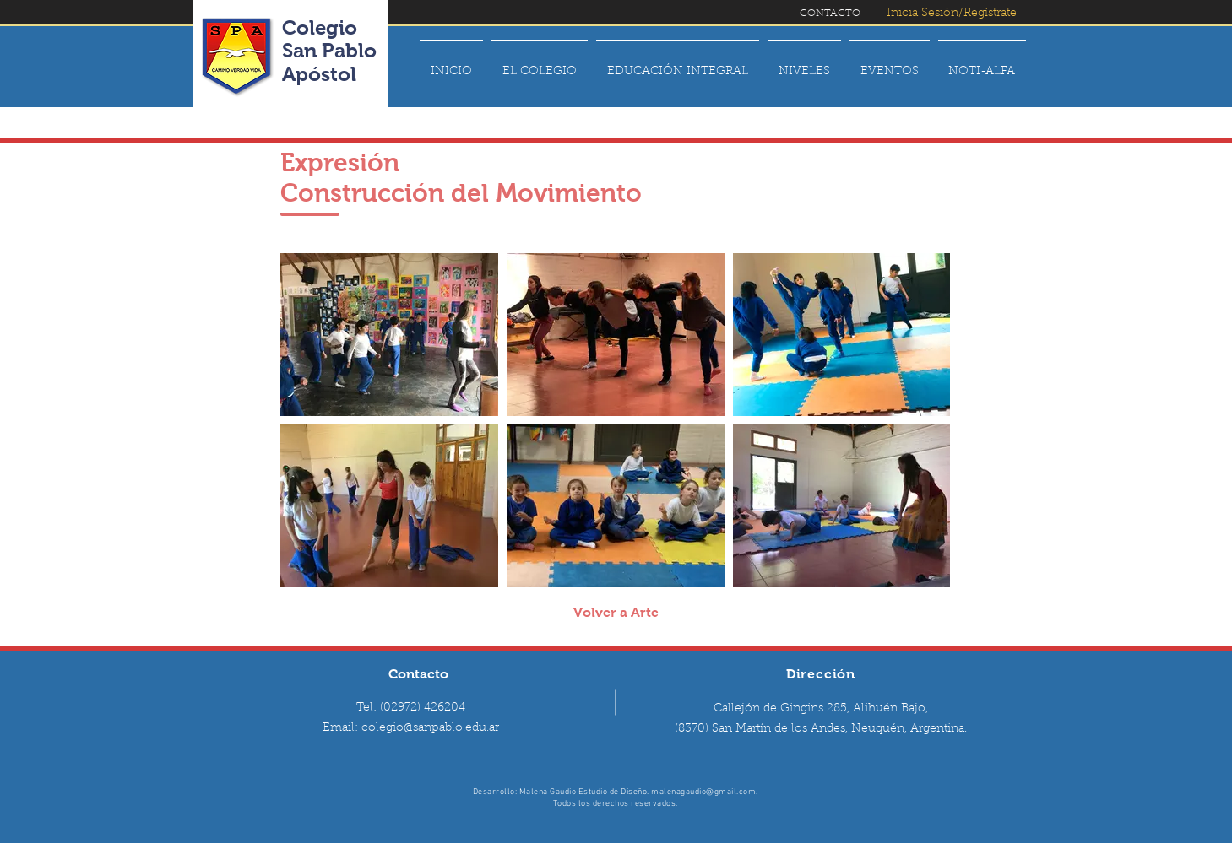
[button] (539, 64)
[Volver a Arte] (616, 613)
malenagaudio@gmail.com (703, 791)
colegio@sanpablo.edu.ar (430, 728)
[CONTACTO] (830, 13)
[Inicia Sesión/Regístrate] (952, 14)
